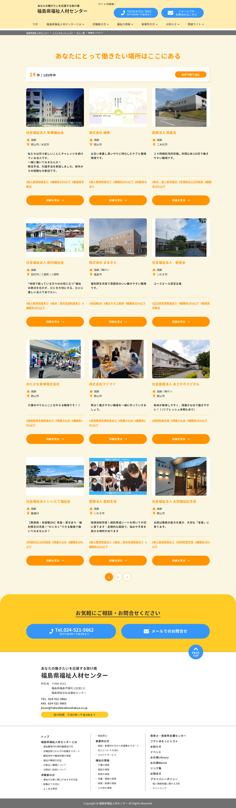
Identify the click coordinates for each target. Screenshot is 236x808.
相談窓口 (102, 735)
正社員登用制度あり (165, 303)
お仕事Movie (158, 763)
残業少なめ (63, 420)
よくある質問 (50, 788)
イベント (155, 752)
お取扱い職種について (54, 764)
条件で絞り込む (191, 74)
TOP (35, 24)
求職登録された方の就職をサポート (61, 751)
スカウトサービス (107, 754)
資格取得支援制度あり (41, 420)
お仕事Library (159, 757)
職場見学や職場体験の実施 (57, 755)
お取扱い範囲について (54, 769)
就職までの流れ (51, 784)
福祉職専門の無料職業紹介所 (58, 746)
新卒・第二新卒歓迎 (165, 182)
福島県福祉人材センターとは (64, 24)
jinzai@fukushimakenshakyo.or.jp (64, 708)
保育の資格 (103, 774)
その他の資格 (105, 787)
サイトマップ (159, 788)
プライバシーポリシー (164, 779)
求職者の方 (99, 24)
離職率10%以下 (61, 182)
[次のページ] (127, 577)
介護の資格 (103, 764)
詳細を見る (53, 200)
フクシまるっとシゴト (164, 741)
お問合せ (155, 774)
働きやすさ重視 (114, 303)
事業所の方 (148, 24)
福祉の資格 (123, 24)
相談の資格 (103, 769)
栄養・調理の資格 (107, 778)
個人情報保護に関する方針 (166, 783)
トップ (45, 736)
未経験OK (96, 303)
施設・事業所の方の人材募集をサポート (118, 745)
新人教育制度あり (38, 182)
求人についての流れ (108, 750)
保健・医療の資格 (107, 783)
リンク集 (155, 768)
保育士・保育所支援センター (168, 736)
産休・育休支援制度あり (66, 303)
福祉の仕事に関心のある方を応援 (60, 779)
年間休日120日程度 (191, 182)
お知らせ (171, 24)
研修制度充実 (161, 420)
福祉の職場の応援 (52, 760)
